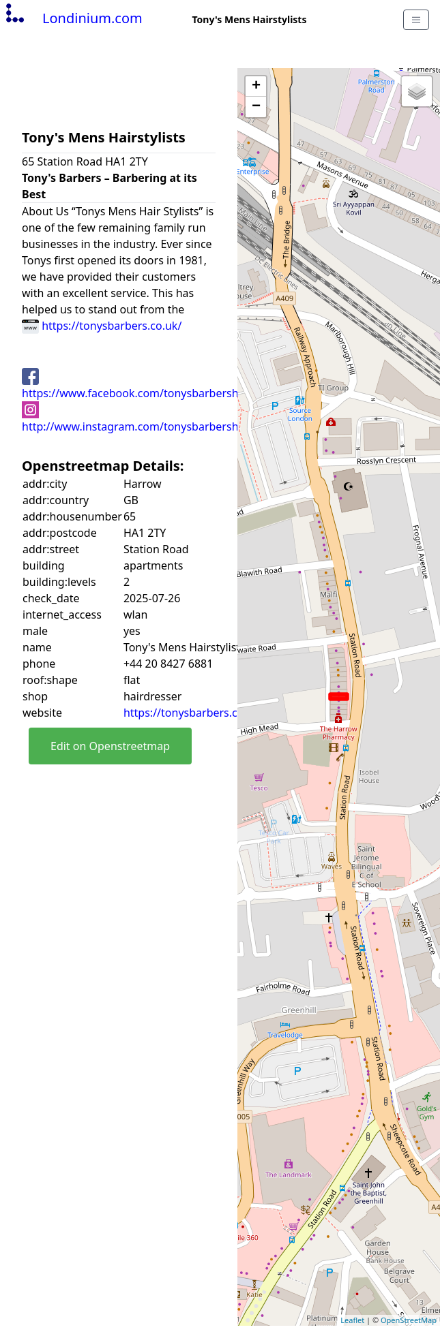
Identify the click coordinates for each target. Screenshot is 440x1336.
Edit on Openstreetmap (110, 746)
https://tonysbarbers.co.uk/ (101, 325)
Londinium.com (73, 18)
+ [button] (256, 86)
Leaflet (352, 1320)
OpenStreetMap (409, 1320)
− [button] (256, 107)
